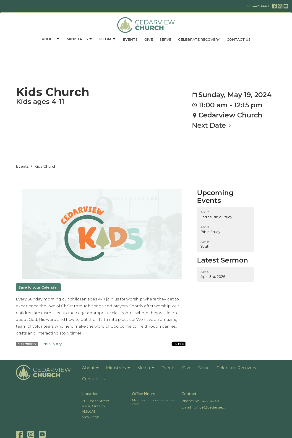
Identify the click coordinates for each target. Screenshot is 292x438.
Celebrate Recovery (199, 39)
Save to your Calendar (38, 287)
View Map (90, 417)
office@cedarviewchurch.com (210, 407)
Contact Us (238, 39)
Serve (165, 39)
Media (107, 39)
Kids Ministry (51, 344)
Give (148, 39)
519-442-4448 (258, 6)
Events (130, 39)
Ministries (79, 39)
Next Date (212, 125)
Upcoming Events (215, 196)
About (51, 39)
